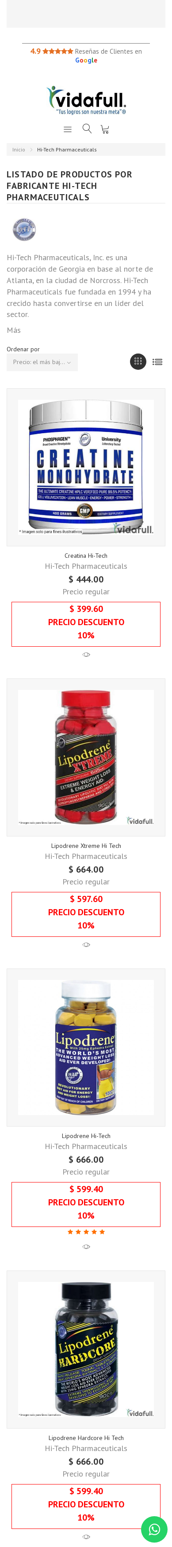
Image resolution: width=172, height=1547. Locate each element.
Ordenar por (23, 349)
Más (14, 330)
